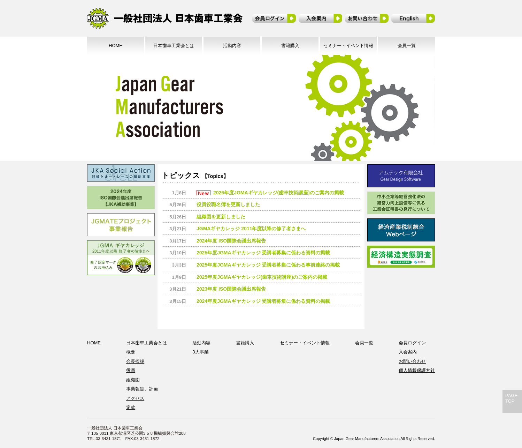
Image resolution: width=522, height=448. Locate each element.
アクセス (135, 398)
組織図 (133, 379)
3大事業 (200, 351)
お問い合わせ (412, 361)
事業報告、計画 (142, 388)
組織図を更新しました (221, 216)
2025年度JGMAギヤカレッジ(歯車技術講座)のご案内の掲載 (262, 277)
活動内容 (232, 45)
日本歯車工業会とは (173, 45)
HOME (115, 45)
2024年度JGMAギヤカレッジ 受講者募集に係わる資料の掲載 (263, 301)
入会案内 (408, 351)
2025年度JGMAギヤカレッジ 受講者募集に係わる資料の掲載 (263, 252)
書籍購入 (290, 45)
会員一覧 (407, 45)
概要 (130, 351)
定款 (130, 407)
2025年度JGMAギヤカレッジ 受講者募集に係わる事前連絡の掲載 (268, 265)
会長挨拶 (135, 361)
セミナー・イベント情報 (348, 45)
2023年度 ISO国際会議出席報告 (231, 289)
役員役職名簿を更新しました (228, 204)
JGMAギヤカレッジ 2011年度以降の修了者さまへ (251, 228)
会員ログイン (412, 342)
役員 (130, 370)
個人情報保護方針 (417, 370)
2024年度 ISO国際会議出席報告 (231, 241)
